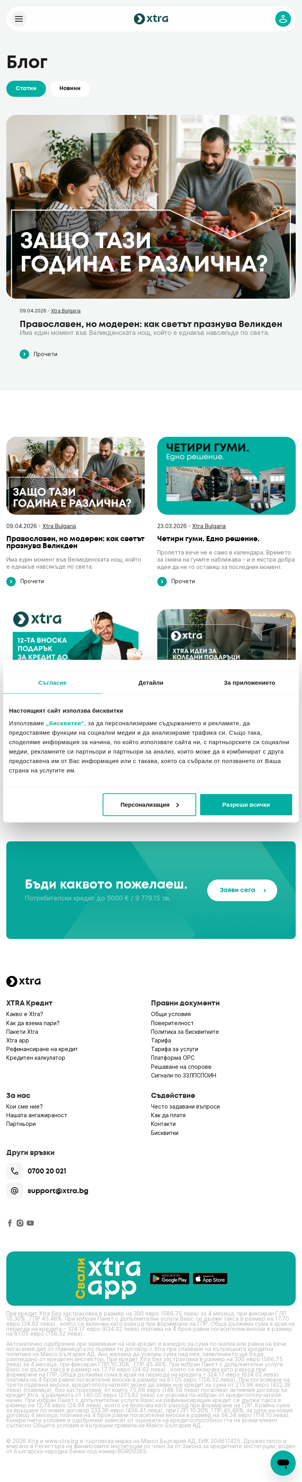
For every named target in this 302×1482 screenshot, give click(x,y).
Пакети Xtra (22, 1031)
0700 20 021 (36, 1171)
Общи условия (171, 1014)
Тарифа (161, 1040)
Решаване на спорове (181, 1066)
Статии (26, 88)
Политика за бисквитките (185, 1031)
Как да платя (168, 1115)
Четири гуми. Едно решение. (208, 538)
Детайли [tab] (150, 682)
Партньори (21, 1123)
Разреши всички (246, 804)
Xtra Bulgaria (66, 311)
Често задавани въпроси (185, 1106)
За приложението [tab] (249, 682)
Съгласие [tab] (52, 682)
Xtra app (17, 1040)
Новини (70, 88)
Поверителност (172, 1023)
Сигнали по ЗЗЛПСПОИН (183, 1075)
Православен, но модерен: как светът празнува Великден (151, 324)
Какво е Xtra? (24, 1014)
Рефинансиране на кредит (42, 1049)
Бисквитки (165, 1132)
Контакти (163, 1123)
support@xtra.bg (47, 1191)
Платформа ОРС (173, 1057)
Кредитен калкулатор (35, 1057)
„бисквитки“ (65, 722)
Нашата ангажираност (36, 1115)
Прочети (38, 354)
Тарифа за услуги (174, 1049)
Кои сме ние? (24, 1106)
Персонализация (150, 804)
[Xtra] (19, 19)
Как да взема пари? (33, 1023)
